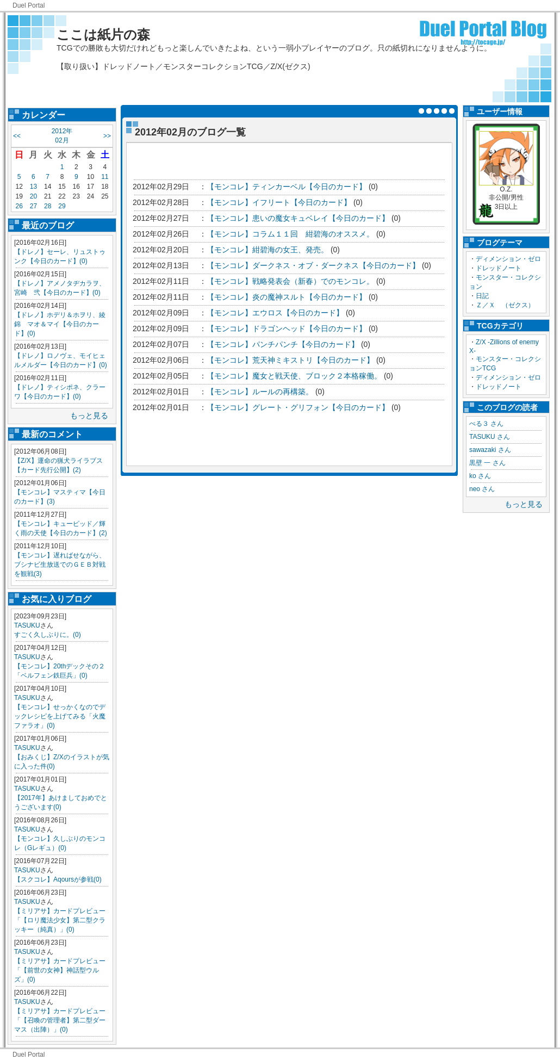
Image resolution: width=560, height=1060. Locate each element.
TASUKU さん (489, 437)
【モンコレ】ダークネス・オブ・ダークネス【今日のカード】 (313, 265)
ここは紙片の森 (103, 34)
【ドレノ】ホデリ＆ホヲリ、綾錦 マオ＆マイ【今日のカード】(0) (59, 324)
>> (107, 136)
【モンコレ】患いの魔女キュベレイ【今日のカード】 (298, 218)
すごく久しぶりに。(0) (47, 635)
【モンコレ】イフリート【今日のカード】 (279, 202)
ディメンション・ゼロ (508, 259)
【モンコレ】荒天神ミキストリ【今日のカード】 (290, 360)
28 (47, 206)
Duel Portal (29, 5)
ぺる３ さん (486, 423)
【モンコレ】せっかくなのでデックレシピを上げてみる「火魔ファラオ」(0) (59, 716)
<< (17, 136)
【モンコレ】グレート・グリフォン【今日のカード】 (298, 407)
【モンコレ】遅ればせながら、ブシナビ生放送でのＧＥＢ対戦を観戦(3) (59, 564)
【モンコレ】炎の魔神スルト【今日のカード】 (286, 297)
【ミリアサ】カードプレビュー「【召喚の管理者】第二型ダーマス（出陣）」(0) (59, 1020)
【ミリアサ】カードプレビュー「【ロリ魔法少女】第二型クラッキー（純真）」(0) (59, 920)
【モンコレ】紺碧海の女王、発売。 (267, 249)
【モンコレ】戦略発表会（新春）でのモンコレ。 (291, 281)
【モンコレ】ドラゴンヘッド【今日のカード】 (286, 328)
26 (18, 206)
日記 (482, 296)
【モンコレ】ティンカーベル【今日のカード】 (286, 186)
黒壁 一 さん (487, 463)
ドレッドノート (498, 268)
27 (33, 206)
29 (61, 206)
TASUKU (27, 625)
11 (104, 177)
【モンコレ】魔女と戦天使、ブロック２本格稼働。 (294, 375)
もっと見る (89, 415)
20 (33, 196)
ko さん (480, 476)
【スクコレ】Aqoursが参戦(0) (58, 879)
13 (33, 186)
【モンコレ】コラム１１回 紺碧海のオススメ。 (290, 234)
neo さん (482, 489)
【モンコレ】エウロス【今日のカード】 (275, 312)
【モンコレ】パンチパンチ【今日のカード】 (283, 344)
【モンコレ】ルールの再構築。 (260, 391)
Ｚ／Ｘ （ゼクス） (505, 305)
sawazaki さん (490, 450)
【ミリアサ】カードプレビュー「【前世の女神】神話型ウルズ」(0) (59, 970)
